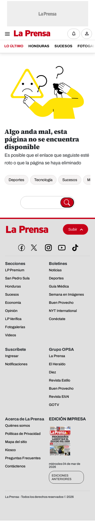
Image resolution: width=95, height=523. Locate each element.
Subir (75, 229)
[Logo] (30, 33)
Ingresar (88, 38)
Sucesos (69, 180)
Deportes (16, 180)
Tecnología (43, 180)
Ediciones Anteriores (61, 477)
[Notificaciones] (73, 34)
